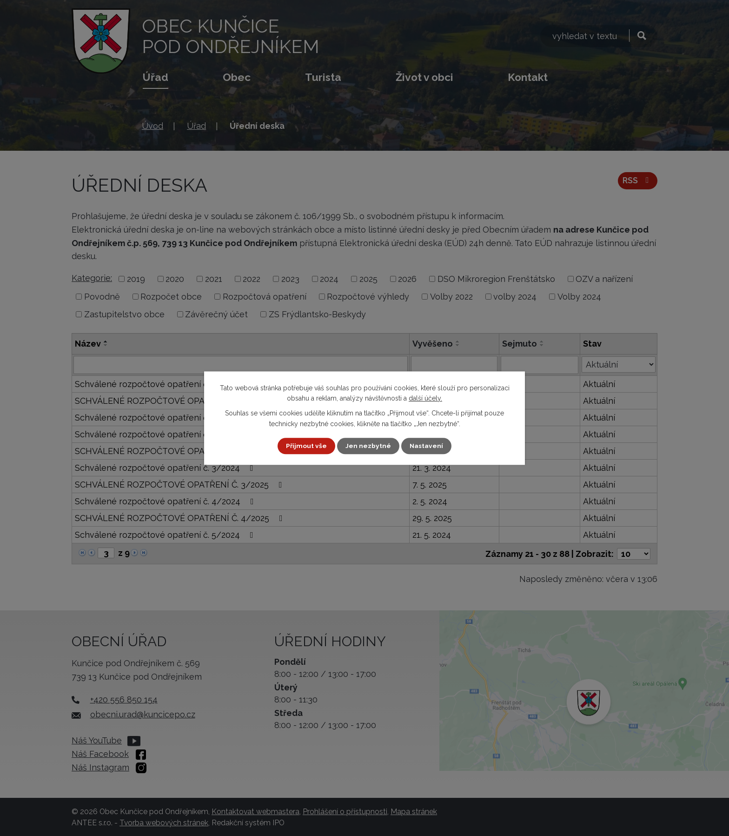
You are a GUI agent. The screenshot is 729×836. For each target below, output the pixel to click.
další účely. (425, 398)
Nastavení (427, 445)
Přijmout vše (306, 445)
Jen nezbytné (368, 445)
